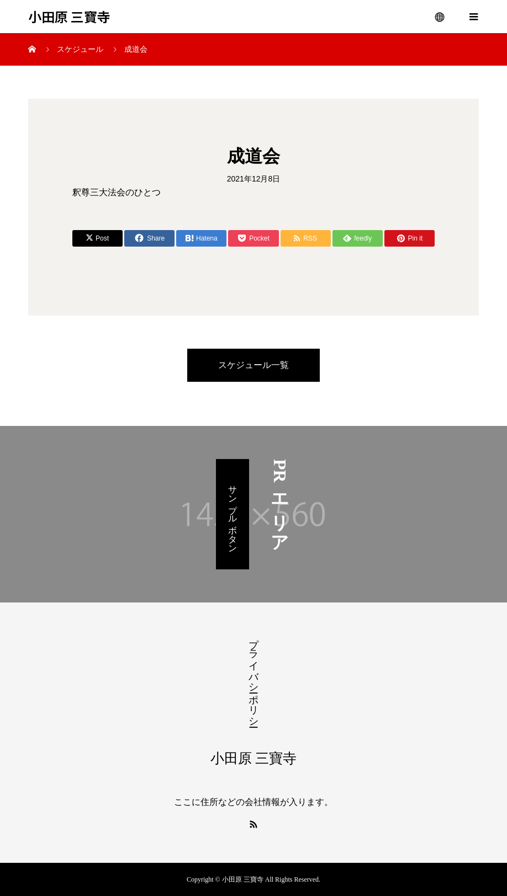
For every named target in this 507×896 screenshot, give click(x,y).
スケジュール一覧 (253, 365)
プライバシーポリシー (253, 677)
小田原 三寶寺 (69, 17)
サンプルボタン (232, 514)
